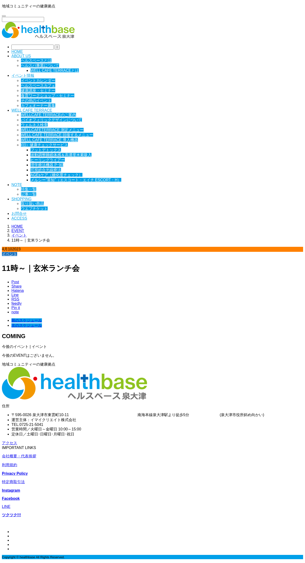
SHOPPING (21, 199)
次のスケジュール (26, 325)
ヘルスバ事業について (40, 65)
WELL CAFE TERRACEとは (54, 70)
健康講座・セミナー (38, 90)
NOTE (16, 185)
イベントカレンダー (38, 80)
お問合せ (19, 214)
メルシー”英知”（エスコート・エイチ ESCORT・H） (75, 180)
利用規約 (9, 465)
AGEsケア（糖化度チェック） (56, 175)
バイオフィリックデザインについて (51, 120)
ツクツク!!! (11, 515)
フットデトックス (45, 150)
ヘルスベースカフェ (38, 85)
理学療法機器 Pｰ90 (46, 165)
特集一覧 (28, 189)
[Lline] (15, 295)
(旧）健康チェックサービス (44, 145)
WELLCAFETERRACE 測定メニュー (52, 130)
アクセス (9, 443)
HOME (17, 52)
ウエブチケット (34, 209)
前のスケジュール (26, 320)
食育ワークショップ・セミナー (47, 95)
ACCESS (19, 218)
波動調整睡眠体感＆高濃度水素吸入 (61, 155)
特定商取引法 (13, 482)
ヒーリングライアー (47, 160)
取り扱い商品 (32, 203)
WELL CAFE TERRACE (31, 110)
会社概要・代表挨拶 (19, 456)
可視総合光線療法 (45, 170)
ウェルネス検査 (34, 125)
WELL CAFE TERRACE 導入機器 (49, 140)
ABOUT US (21, 56)
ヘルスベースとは (36, 60)
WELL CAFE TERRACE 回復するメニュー (57, 135)
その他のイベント (36, 100)
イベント (9, 254)
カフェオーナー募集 (38, 105)
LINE (6, 507)
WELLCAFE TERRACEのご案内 (48, 115)
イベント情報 (22, 75)
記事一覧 (28, 194)
